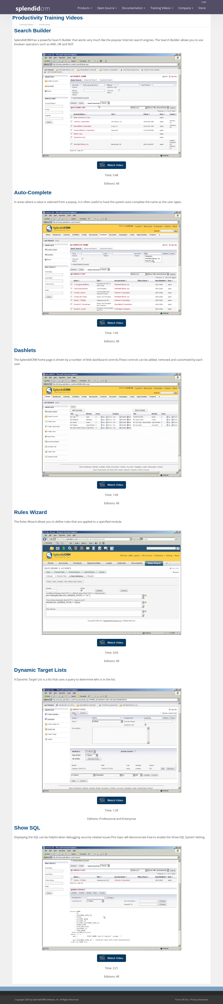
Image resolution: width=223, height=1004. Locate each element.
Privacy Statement (199, 999)
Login (203, 2)
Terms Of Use (181, 999)
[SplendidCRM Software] (33, 8)
